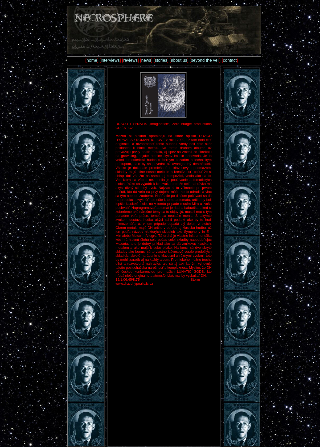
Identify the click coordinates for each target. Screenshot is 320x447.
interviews (110, 60)
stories (161, 60)
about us (179, 60)
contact (230, 60)
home (92, 60)
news (146, 60)
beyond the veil (205, 60)
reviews (130, 60)
